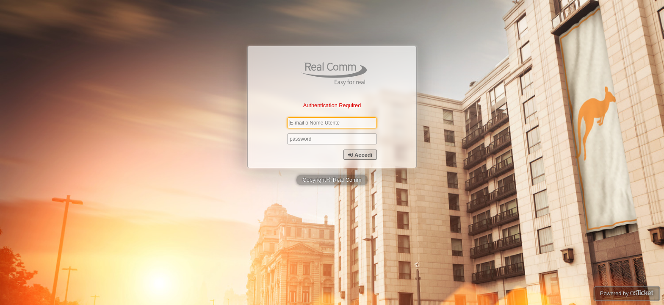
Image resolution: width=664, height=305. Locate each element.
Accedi (360, 155)
